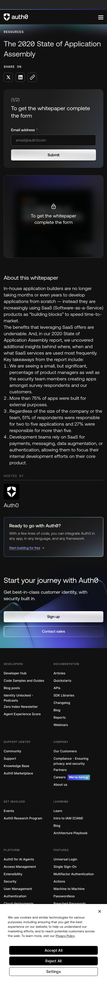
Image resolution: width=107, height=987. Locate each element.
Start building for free (24, 548)
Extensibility (13, 874)
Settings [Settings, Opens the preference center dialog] (53, 971)
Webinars (61, 725)
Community (12, 751)
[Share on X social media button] (8, 77)
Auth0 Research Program (23, 818)
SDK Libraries (64, 695)
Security (10, 881)
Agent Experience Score (22, 714)
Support (10, 759)
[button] (53, 616)
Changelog (62, 703)
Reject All (53, 961)
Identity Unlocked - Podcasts (18, 698)
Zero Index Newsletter (21, 707)
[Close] (100, 911)
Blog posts (12, 688)
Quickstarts (62, 681)
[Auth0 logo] (51, 17)
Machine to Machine (69, 889)
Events (9, 811)
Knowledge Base (16, 766)
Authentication (15, 896)
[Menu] (100, 17)
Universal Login (65, 859)
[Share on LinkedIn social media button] (20, 77)
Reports (60, 718)
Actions (59, 881)
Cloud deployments (19, 904)
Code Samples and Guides (24, 681)
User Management (18, 889)
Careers (72, 777)
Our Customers (65, 751)
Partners (60, 770)
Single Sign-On (65, 867)
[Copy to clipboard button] (32, 77)
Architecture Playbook (71, 833)
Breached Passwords (70, 904)
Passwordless (64, 896)
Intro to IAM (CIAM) (68, 818)
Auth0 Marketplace (18, 773)
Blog (57, 710)
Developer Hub (15, 673)
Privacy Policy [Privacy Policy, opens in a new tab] (65, 936)
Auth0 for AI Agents (19, 859)
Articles (59, 673)
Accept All (53, 950)
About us (60, 785)
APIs (57, 688)
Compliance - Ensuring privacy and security (71, 761)
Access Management (20, 867)
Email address (23, 130)
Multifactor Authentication (74, 874)
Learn (58, 811)
